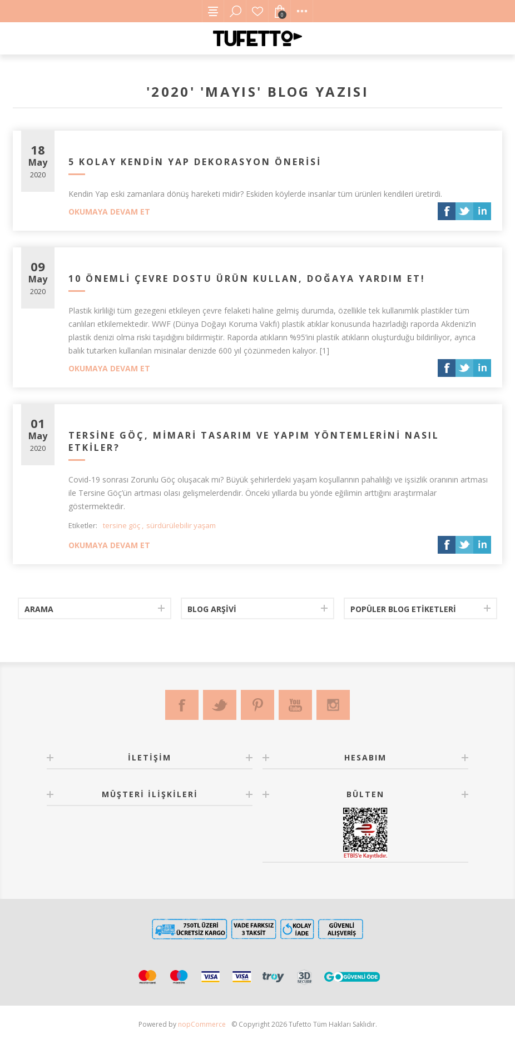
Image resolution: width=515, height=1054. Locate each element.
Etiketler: (82, 525)
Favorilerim (257, 11)
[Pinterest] (257, 705)
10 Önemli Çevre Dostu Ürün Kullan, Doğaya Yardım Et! (246, 278)
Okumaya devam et (109, 211)
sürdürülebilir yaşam (181, 525)
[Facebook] (182, 705)
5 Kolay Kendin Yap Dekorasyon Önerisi (194, 162)
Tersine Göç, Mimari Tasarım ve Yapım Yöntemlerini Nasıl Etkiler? (253, 441)
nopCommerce (202, 1024)
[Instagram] (333, 705)
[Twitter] (219, 705)
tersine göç (121, 525)
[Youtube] (295, 705)
